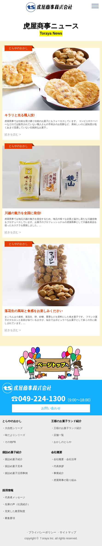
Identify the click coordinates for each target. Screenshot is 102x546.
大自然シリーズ (14, 428)
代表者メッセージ (15, 497)
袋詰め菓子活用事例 (16, 473)
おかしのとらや (62, 442)
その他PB (10, 442)
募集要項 (10, 518)
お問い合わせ (51, 408)
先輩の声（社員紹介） (17, 504)
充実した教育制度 (15, 511)
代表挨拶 (59, 466)
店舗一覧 (59, 435)
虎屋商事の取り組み (65, 480)
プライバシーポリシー (42, 532)
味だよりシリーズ (15, 435)
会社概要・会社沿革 (65, 459)
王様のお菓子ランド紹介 (68, 428)
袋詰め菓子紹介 (14, 459)
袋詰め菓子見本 (14, 466)
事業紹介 (59, 473)
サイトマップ (68, 532)
